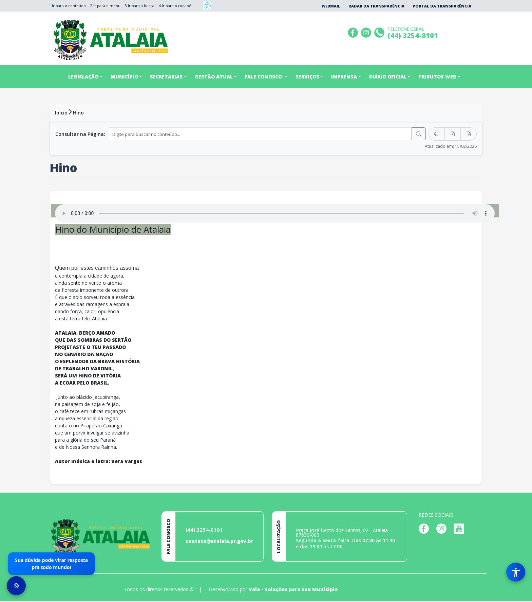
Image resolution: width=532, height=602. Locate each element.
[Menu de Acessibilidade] (515, 572)
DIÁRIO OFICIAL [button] (387, 76)
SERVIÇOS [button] (307, 76)
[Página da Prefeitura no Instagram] (367, 32)
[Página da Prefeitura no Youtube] (461, 529)
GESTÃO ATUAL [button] (214, 76)
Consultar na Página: (80, 134)
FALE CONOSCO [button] (264, 76)
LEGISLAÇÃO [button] (83, 76)
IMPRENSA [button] (344, 76)
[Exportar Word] (468, 134)
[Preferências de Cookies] (16, 585)
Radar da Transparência (376, 5)
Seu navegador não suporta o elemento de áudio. (275, 213)
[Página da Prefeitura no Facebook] (354, 32)
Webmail (331, 5)
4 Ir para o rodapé (175, 5)
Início (61, 112)
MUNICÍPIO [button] (124, 76)
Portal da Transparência (442, 5)
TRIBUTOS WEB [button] (437, 76)
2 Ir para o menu (105, 5)
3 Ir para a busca (139, 5)
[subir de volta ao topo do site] (520, 592)
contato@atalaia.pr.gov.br (219, 541)
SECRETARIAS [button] (166, 76)
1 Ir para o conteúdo (67, 5)
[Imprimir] (437, 134)
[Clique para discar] (380, 32)
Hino (78, 112)
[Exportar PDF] (452, 134)
